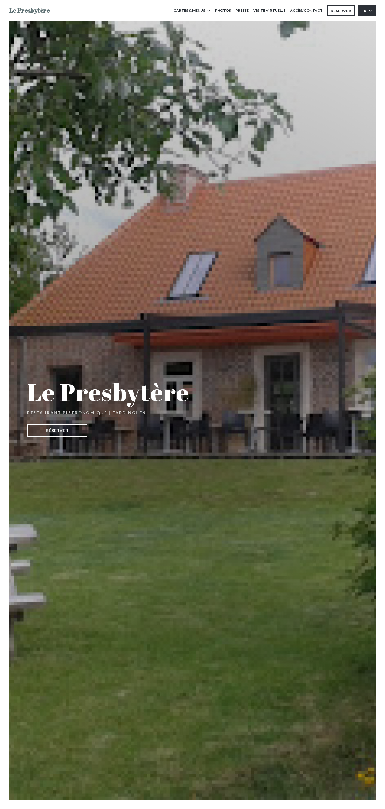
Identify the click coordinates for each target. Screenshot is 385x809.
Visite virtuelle (269, 10)
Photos (223, 10)
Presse (242, 10)
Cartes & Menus (192, 10)
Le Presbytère (29, 10)
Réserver (341, 10)
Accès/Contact (306, 10)
